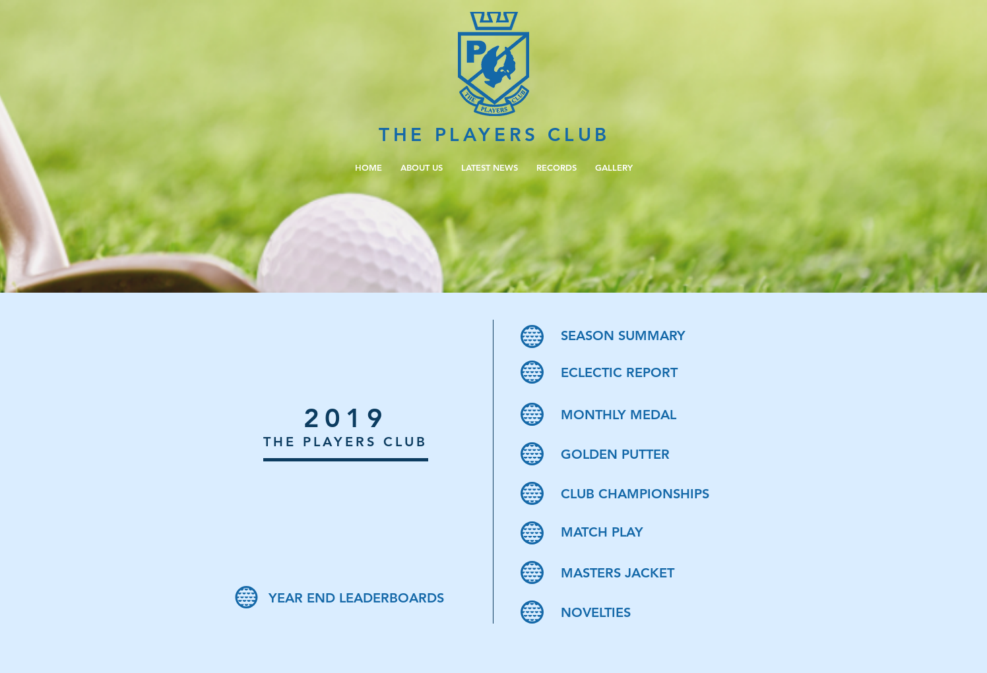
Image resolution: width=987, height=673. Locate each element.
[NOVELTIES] (655, 612)
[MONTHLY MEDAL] (655, 414)
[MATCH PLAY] (655, 532)
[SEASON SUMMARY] (655, 335)
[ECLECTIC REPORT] (655, 372)
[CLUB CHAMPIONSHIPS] (655, 494)
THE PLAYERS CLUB (494, 134)
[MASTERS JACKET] (655, 573)
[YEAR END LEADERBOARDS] (363, 598)
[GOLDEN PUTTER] (655, 454)
